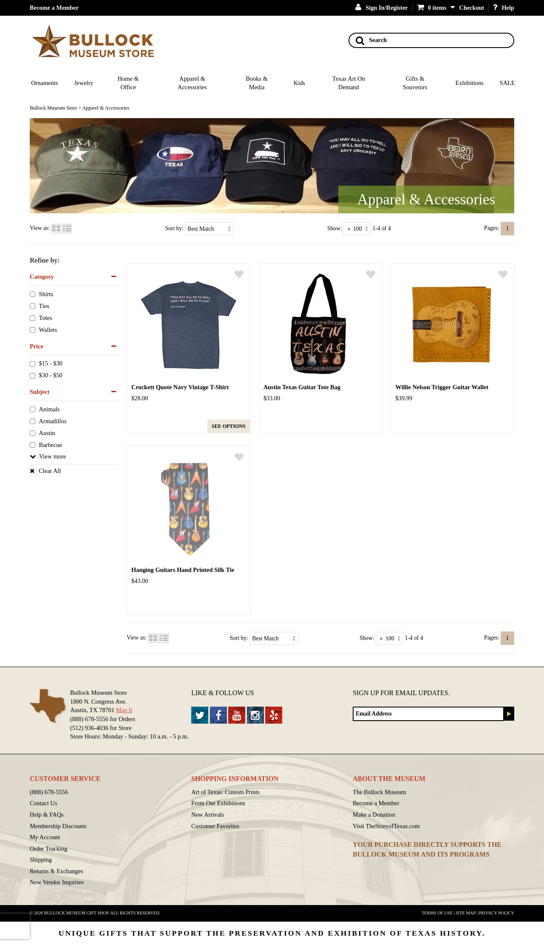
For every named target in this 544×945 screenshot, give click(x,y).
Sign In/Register (381, 7)
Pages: (491, 228)
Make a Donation (374, 814)
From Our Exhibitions (218, 803)
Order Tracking (48, 848)
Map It (124, 710)
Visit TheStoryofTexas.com (386, 826)
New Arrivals (207, 814)
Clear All (50, 470)
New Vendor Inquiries (57, 882)
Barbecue (50, 444)
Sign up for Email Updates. (401, 692)
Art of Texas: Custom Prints (225, 792)
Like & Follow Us (222, 692)
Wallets (48, 329)
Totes (45, 317)
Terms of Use (437, 913)
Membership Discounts (58, 826)
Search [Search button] (371, 40)
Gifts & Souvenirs (415, 83)
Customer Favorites (215, 826)
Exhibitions (470, 82)
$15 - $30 (50, 363)
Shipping (41, 859)
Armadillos (53, 421)
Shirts (46, 294)
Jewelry (84, 82)
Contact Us (43, 803)
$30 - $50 (50, 375)
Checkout (471, 7)
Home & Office (128, 83)
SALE (507, 82)
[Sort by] (209, 228)
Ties (44, 306)
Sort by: (174, 228)
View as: (40, 228)
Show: (334, 228)
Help (503, 7)
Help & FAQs (47, 814)
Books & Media (257, 83)
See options (229, 426)
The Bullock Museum (379, 792)
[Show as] (357, 228)
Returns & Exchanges (56, 871)
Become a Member (54, 7)
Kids (299, 82)
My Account (45, 837)
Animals (49, 409)
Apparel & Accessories (192, 83)
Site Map (466, 913)
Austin (47, 433)
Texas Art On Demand (348, 83)
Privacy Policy (496, 913)
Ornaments (44, 82)
